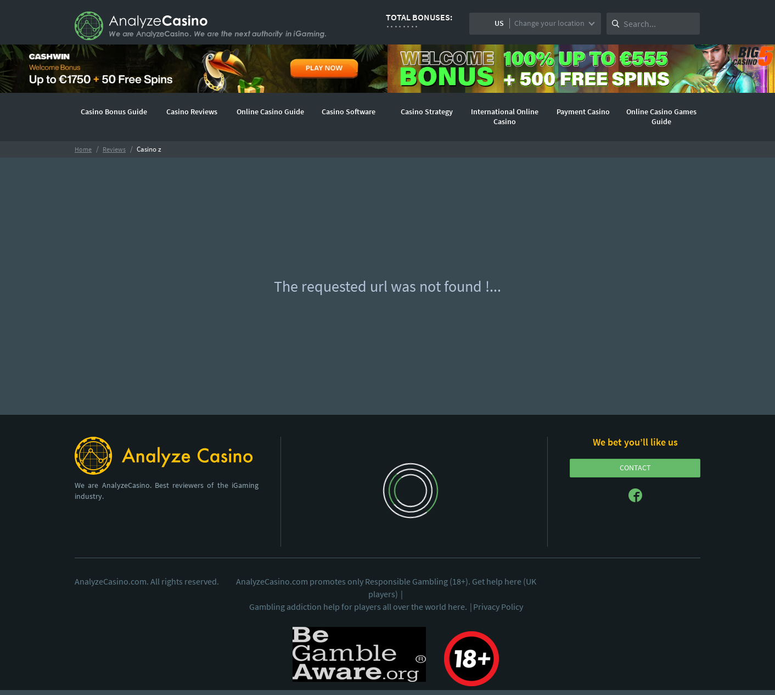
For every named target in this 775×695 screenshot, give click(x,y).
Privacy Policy (498, 606)
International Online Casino (504, 116)
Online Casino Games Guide (661, 116)
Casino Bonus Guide (114, 111)
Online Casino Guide (270, 111)
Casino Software (348, 111)
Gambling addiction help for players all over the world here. (361, 606)
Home (83, 149)
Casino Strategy (427, 111)
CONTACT (635, 467)
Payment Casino (583, 111)
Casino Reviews (191, 111)
